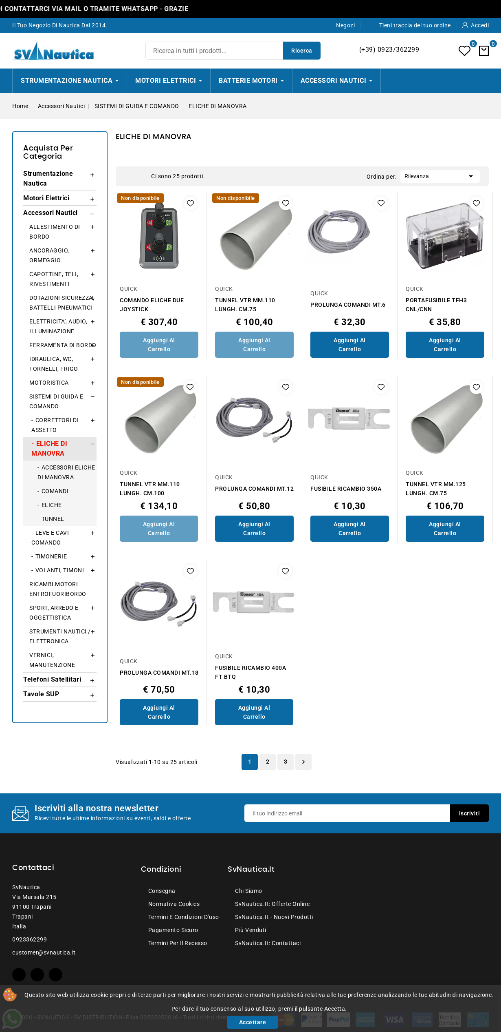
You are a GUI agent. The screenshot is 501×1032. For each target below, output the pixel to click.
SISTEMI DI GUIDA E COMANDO (56, 401)
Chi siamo (248, 891)
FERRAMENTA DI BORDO (63, 345)
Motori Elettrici (46, 198)
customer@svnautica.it (44, 952)
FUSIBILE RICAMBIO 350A (345, 488)
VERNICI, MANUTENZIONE (52, 660)
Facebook (19, 974)
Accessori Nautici (50, 213)
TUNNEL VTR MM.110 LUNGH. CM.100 (150, 488)
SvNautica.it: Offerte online (272, 904)
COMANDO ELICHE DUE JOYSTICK (152, 304)
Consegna (162, 891)
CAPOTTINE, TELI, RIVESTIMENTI (53, 279)
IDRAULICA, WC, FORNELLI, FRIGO (53, 364)
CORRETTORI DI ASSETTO (55, 425)
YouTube (37, 974)
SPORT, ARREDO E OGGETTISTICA (54, 613)
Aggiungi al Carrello (159, 344)
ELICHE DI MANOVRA (49, 448)
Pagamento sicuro (173, 930)
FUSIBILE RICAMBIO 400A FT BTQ (250, 672)
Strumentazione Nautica (48, 178)
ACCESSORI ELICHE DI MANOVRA (66, 472)
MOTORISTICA (49, 382)
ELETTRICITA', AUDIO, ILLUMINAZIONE (58, 326)
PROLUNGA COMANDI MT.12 (254, 488)
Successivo (303, 762)
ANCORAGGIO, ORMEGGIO (49, 255)
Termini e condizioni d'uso (183, 917)
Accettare (252, 1022)
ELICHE (52, 505)
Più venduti (250, 930)
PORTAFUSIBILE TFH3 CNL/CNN (436, 304)
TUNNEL (53, 519)
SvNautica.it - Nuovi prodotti (274, 917)
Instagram (55, 974)
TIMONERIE (51, 556)
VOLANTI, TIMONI (59, 570)
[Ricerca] (233, 51)
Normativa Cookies (174, 904)
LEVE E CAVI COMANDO (50, 537)
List (141, 176)
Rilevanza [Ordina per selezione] (440, 175)
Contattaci (33, 868)
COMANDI (55, 491)
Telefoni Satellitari (52, 679)
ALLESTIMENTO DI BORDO (54, 232)
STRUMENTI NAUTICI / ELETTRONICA (60, 636)
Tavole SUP (41, 694)
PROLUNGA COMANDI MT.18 (159, 672)
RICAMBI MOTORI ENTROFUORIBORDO (57, 589)
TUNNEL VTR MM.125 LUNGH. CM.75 (436, 488)
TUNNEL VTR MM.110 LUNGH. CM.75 (245, 304)
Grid (129, 176)
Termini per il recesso (177, 943)
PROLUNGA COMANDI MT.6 (348, 304)
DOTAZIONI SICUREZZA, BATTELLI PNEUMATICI (61, 303)
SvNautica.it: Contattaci (268, 943)
